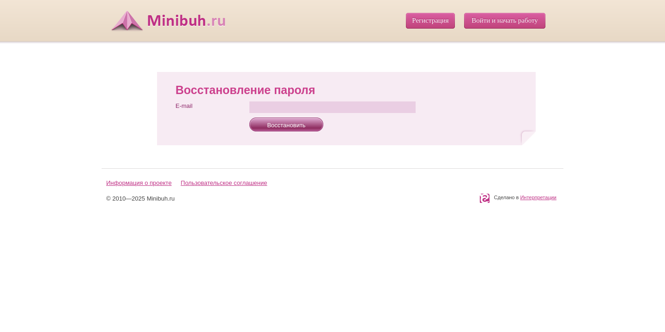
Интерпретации (538, 197)
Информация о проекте (139, 182)
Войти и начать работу (505, 20)
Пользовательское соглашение (224, 182)
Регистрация (430, 20)
